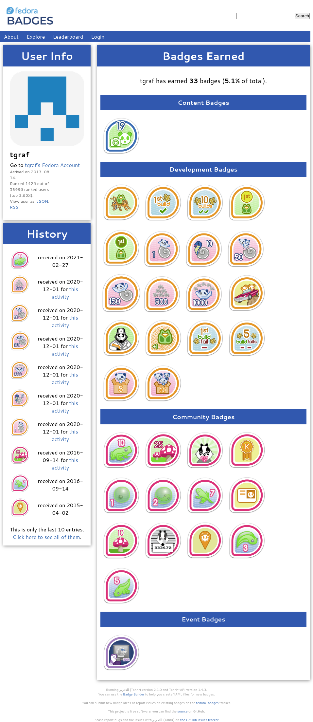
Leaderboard (68, 36)
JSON (42, 201)
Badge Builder (133, 694)
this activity (65, 292)
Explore (35, 36)
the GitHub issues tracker (199, 719)
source (183, 711)
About (11, 36)
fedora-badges (207, 702)
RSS (14, 207)
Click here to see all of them (46, 537)
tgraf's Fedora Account (52, 165)
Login (98, 36)
